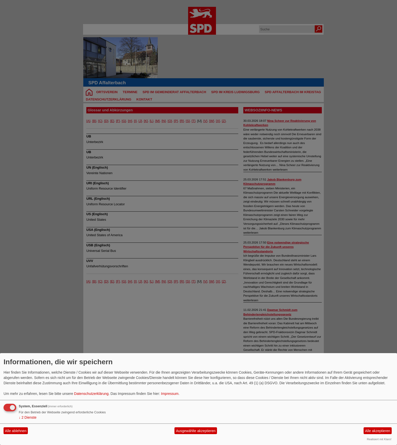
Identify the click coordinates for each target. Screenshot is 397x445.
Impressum (169, 394)
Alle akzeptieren (377, 431)
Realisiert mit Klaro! (379, 439)
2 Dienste (27, 417)
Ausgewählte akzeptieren (195, 431)
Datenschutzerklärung (91, 394)
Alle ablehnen (16, 431)
